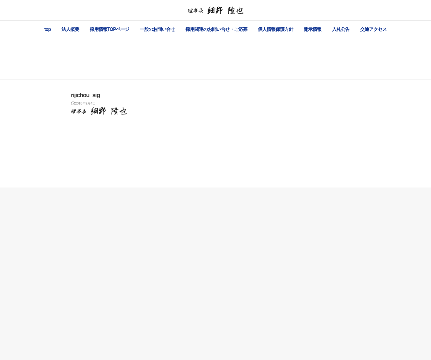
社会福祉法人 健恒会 (207, 348)
